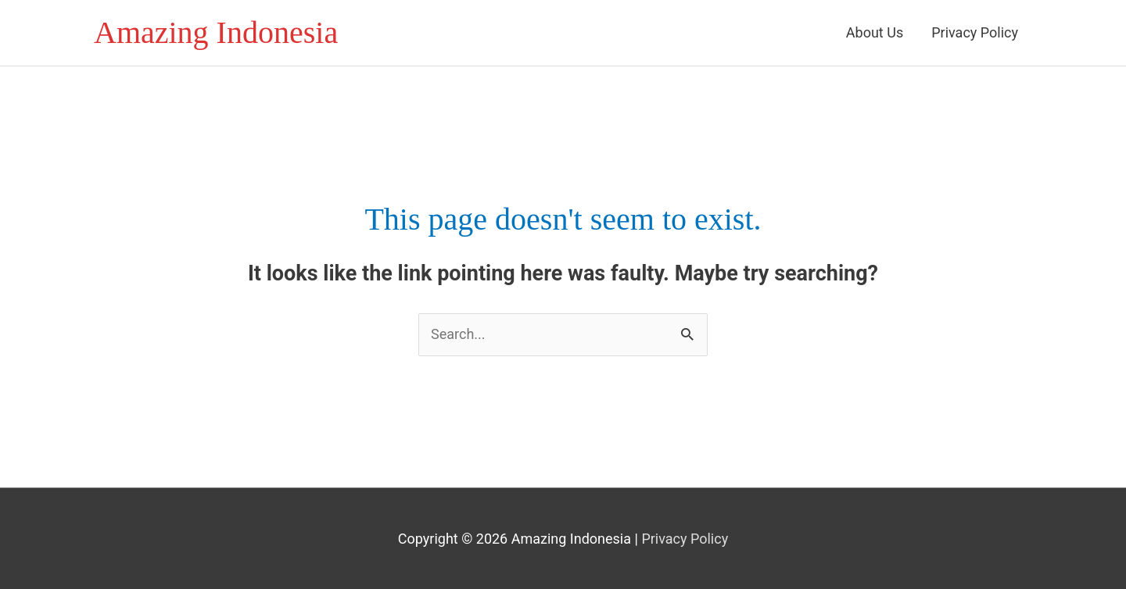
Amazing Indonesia (216, 32)
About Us (874, 32)
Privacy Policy (974, 32)
